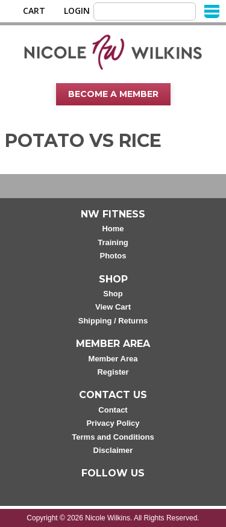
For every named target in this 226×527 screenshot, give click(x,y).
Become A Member (113, 94)
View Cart (113, 306)
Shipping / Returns (113, 320)
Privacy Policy (112, 423)
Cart (34, 11)
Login (77, 11)
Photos (112, 255)
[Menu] (211, 10)
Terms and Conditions (113, 436)
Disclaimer (113, 450)
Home (113, 228)
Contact (112, 409)
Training (113, 242)
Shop (113, 293)
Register (112, 371)
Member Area (113, 358)
